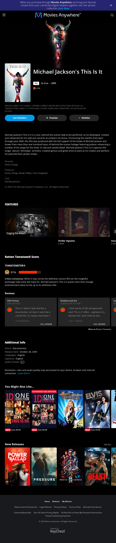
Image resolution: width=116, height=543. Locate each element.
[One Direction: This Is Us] (17, 410)
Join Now (63, 8)
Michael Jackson (12, 181)
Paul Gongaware (40, 173)
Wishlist (84, 117)
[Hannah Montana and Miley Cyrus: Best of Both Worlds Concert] (70, 409)
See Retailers (19, 117)
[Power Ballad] (17, 466)
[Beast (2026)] (97, 466)
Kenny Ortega (11, 164)
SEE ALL (107, 444)
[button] (84, 222)
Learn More (24, 373)
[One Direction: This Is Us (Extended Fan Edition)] (44, 410)
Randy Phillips (25, 173)
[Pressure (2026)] (44, 466)
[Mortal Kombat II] (70, 466)
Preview (52, 117)
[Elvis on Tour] (97, 410)
